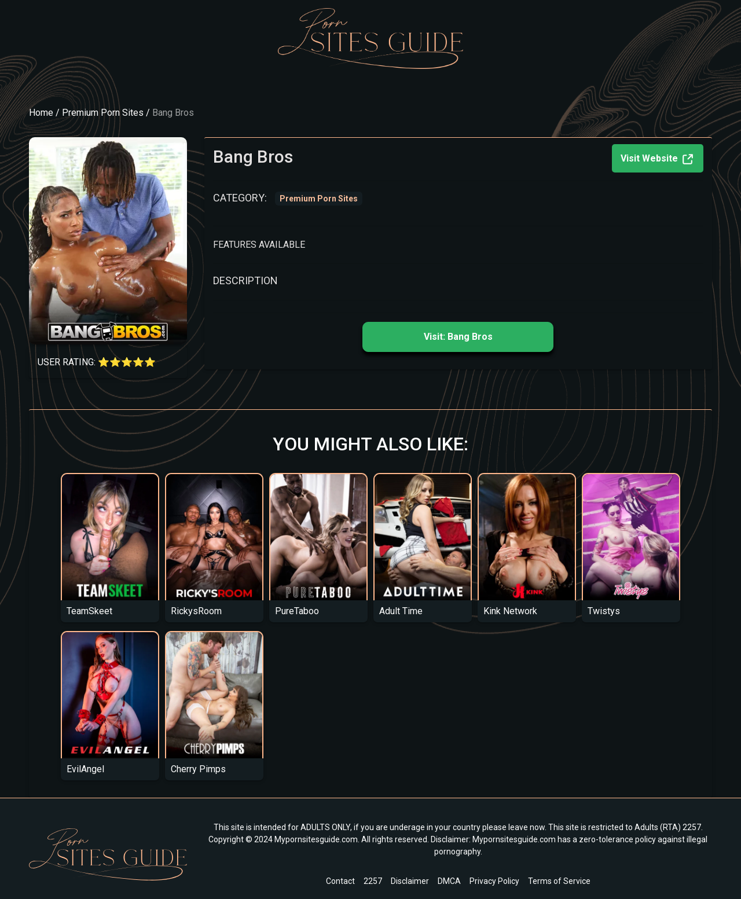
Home (41, 112)
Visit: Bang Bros (458, 336)
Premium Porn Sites (103, 112)
